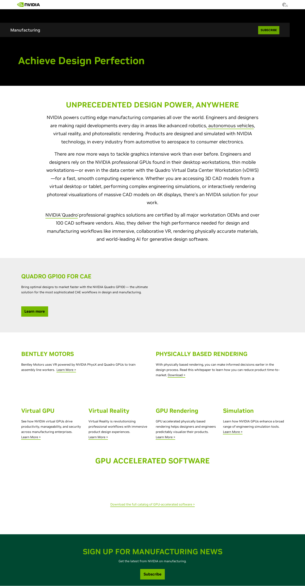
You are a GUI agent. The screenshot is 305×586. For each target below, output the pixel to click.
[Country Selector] (284, 6)
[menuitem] (47, 3)
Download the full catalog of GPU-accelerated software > (152, 505)
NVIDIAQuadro (61, 215)
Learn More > (66, 370)
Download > (176, 375)
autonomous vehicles (230, 126)
